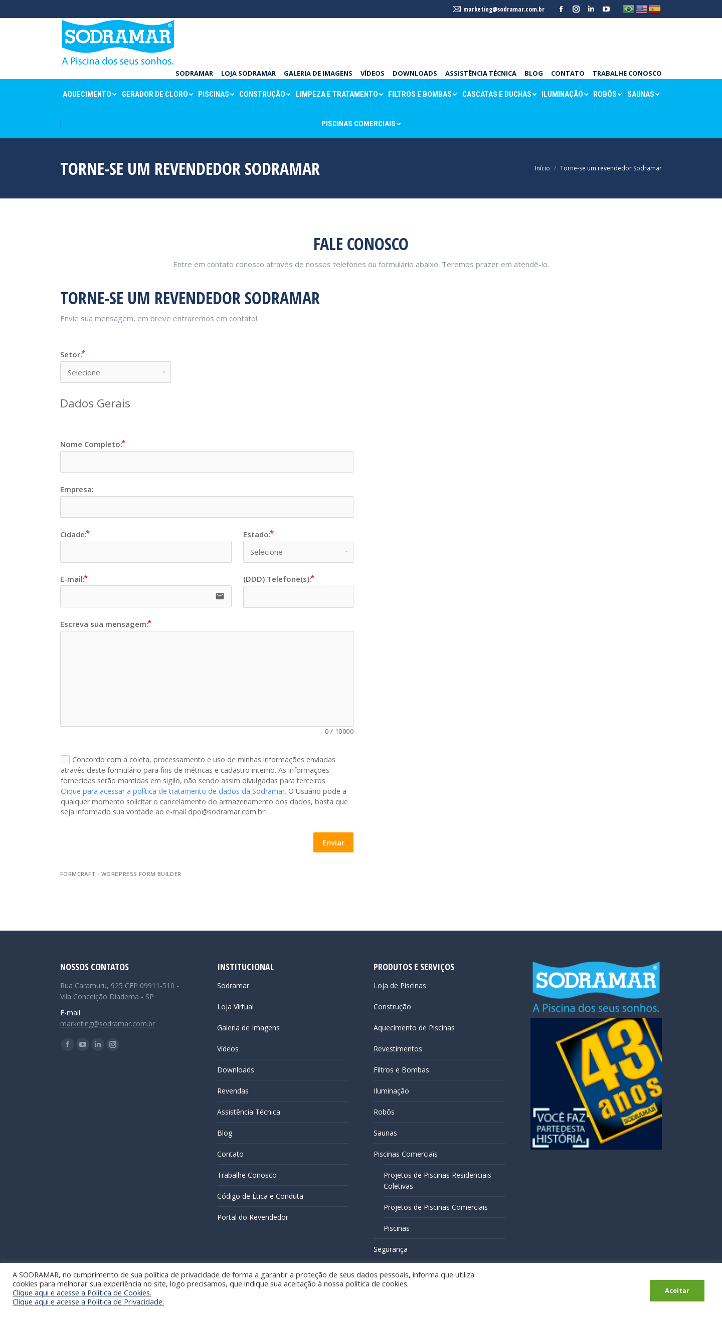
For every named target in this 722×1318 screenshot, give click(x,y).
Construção (392, 1006)
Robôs (384, 1112)
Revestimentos (398, 1048)
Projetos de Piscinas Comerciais (436, 1207)
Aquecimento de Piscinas (414, 1027)
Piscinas (397, 1228)
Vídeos (228, 1048)
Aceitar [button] (677, 1290)
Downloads (235, 1069)
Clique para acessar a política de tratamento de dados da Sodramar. (174, 790)
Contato (230, 1154)
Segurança (391, 1249)
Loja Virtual (235, 1006)
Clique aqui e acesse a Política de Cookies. (82, 1292)
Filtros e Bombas (401, 1069)
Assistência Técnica (248, 1112)
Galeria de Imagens (248, 1027)
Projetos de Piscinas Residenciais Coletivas (437, 1180)
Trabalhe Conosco (247, 1175)
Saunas (385, 1133)
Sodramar (233, 985)
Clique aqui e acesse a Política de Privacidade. (88, 1301)
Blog (224, 1133)
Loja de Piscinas (400, 985)
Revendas (233, 1090)
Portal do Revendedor (252, 1217)
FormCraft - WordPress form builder (121, 873)
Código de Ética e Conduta (260, 1196)
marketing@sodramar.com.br (107, 1023)
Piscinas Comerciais (406, 1154)
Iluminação (391, 1090)
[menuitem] (194, 73)
